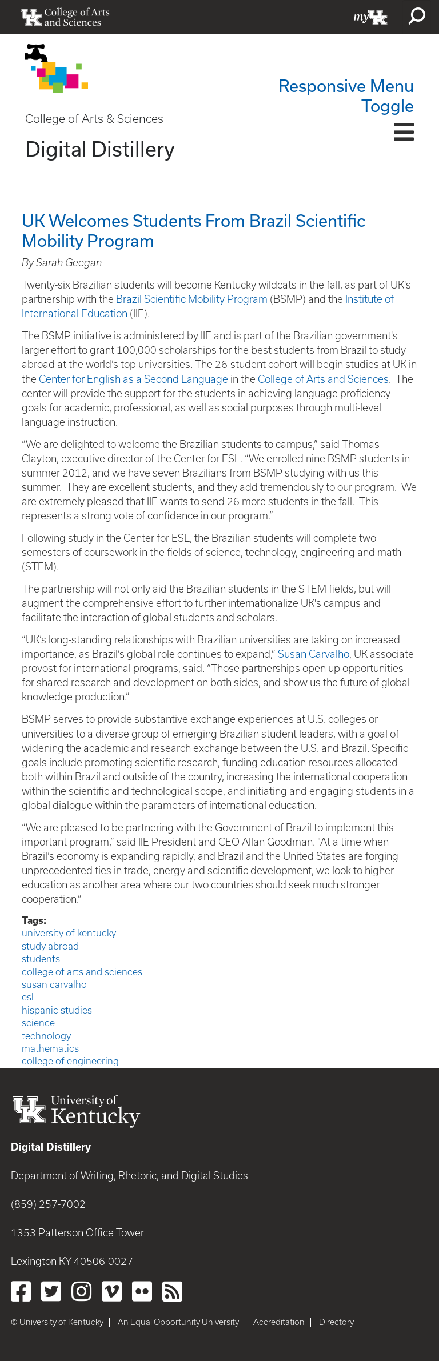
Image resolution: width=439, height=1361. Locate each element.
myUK (371, 17)
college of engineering (70, 1061)
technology (46, 1036)
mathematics (50, 1048)
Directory (336, 1322)
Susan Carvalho (313, 654)
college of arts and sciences (82, 972)
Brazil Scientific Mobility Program (193, 299)
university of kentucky (69, 933)
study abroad (50, 946)
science (38, 1023)
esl (28, 997)
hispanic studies (57, 1010)
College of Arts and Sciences (322, 379)
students (41, 959)
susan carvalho (54, 984)
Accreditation (279, 1322)
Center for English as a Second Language (133, 379)
